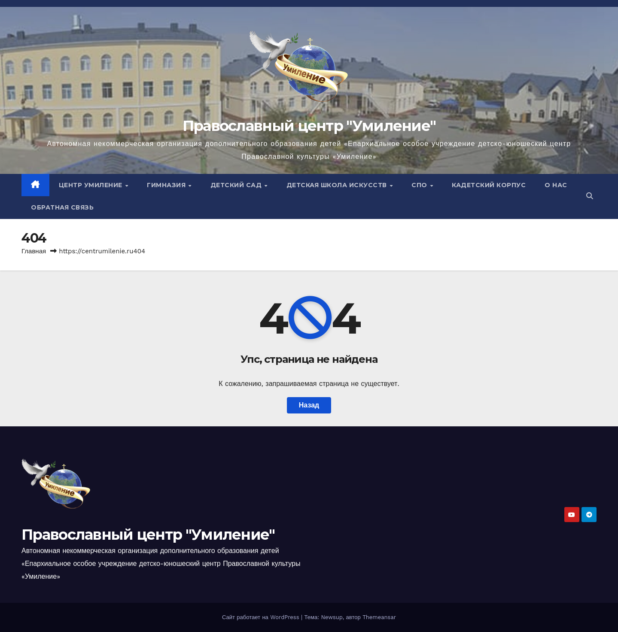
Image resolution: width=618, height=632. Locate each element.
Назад (309, 405)
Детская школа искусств (337, 185)
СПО (420, 185)
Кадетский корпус (489, 185)
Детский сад (237, 185)
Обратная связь (62, 207)
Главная (33, 251)
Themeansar (379, 617)
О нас (556, 185)
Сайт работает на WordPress (261, 617)
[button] (589, 196)
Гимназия (167, 185)
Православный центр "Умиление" (309, 126)
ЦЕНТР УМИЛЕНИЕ (92, 185)
